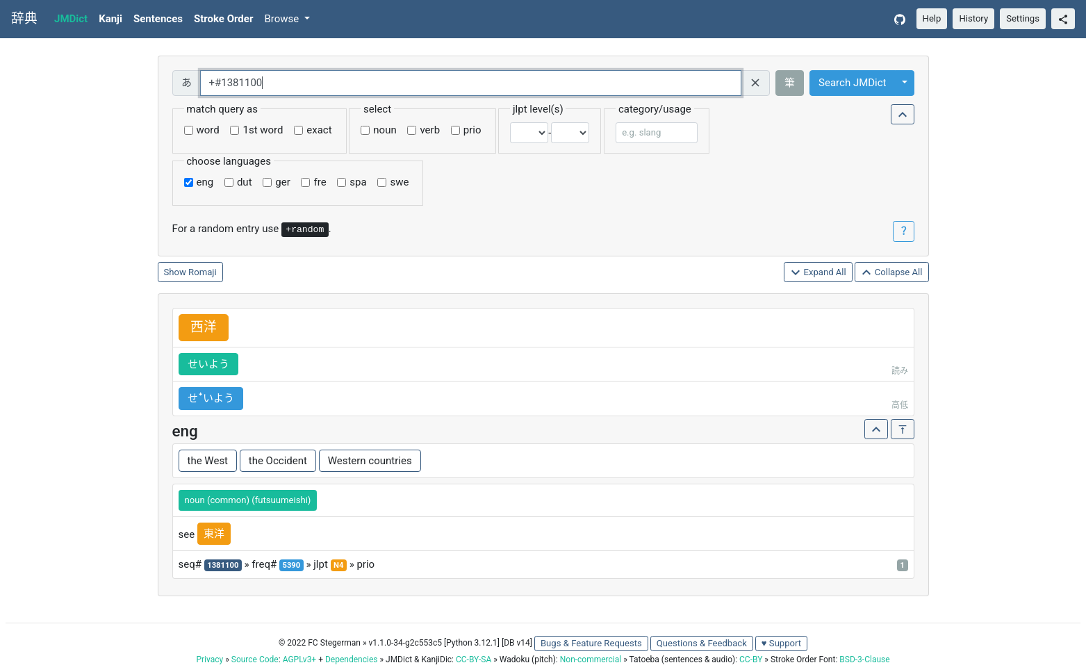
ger (282, 182)
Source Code (255, 659)
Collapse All (891, 273)
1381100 (222, 565)
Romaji (202, 272)
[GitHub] (900, 19)
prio (472, 130)
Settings (1022, 18)
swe (399, 182)
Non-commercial (590, 659)
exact (318, 130)
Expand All (818, 273)
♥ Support (781, 643)
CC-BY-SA (473, 659)
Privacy (209, 659)
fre (319, 182)
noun (384, 130)
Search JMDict (852, 82)
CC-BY (750, 659)
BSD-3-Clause (864, 659)
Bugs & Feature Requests (591, 643)
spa (357, 182)
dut (244, 182)
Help (932, 18)
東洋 (214, 533)
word (208, 130)
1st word (262, 130)
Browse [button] (283, 19)
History (973, 18)
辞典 (24, 18)
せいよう (208, 364)
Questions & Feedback (702, 643)
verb (430, 130)
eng (205, 182)
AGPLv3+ (300, 659)
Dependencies (351, 659)
